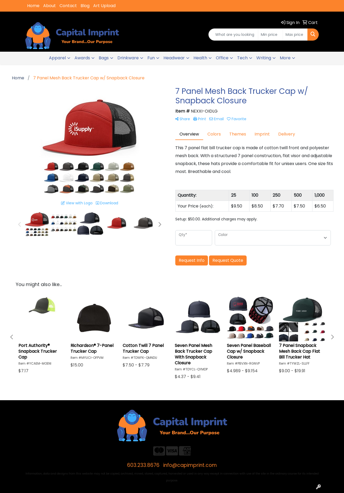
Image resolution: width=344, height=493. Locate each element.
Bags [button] (104, 58)
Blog (85, 6)
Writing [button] (263, 58)
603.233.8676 (143, 465)
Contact (68, 6)
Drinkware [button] (128, 58)
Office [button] (222, 58)
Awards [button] (82, 58)
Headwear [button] (174, 58)
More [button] (285, 58)
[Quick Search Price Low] (270, 34)
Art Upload (104, 6)
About (49, 6)
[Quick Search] (233, 34)
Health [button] (200, 58)
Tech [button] (242, 58)
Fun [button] (151, 58)
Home (33, 6)
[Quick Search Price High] (295, 34)
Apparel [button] (57, 58)
